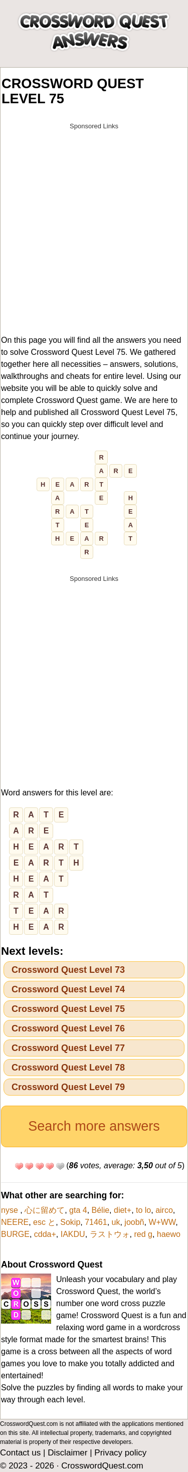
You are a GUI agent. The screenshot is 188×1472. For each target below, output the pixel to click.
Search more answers (94, 1126)
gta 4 (78, 1210)
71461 (96, 1222)
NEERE (15, 1222)
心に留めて (45, 1210)
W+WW (161, 1222)
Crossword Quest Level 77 (68, 1048)
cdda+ (45, 1234)
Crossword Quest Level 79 (68, 1087)
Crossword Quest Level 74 (68, 989)
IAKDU (73, 1234)
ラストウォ (110, 1234)
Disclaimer (67, 1452)
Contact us (20, 1452)
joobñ (134, 1222)
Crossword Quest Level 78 (68, 1068)
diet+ (122, 1210)
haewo (168, 1234)
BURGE (15, 1234)
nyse (10, 1210)
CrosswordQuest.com (102, 1465)
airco (164, 1210)
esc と (44, 1222)
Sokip (70, 1222)
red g (143, 1234)
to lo (143, 1210)
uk (116, 1222)
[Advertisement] (94, 229)
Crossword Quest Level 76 (68, 1028)
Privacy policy (120, 1452)
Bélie (101, 1210)
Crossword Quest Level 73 (68, 970)
